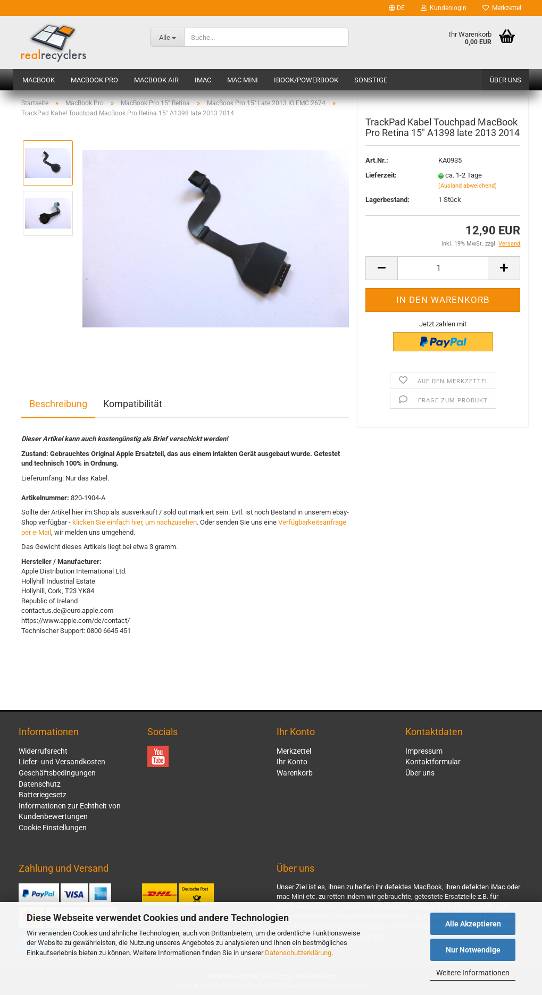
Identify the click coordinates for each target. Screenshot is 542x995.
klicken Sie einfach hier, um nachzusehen (134, 522)
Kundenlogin (443, 8)
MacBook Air (156, 80)
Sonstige (370, 80)
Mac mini (242, 80)
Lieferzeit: (381, 178)
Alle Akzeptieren (473, 924)
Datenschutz (40, 784)
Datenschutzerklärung (298, 953)
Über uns (505, 80)
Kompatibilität (132, 403)
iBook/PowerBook (306, 80)
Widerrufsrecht (43, 751)
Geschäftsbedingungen (57, 773)
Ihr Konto (292, 761)
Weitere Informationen (473, 972)
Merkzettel (501, 8)
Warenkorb (295, 773)
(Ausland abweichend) (467, 187)
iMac (203, 80)
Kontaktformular (433, 761)
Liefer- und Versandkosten (62, 761)
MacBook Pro (94, 80)
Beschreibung (58, 403)
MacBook (38, 80)
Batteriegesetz (42, 794)
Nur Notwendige (473, 950)
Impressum (424, 751)
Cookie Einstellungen (53, 827)
